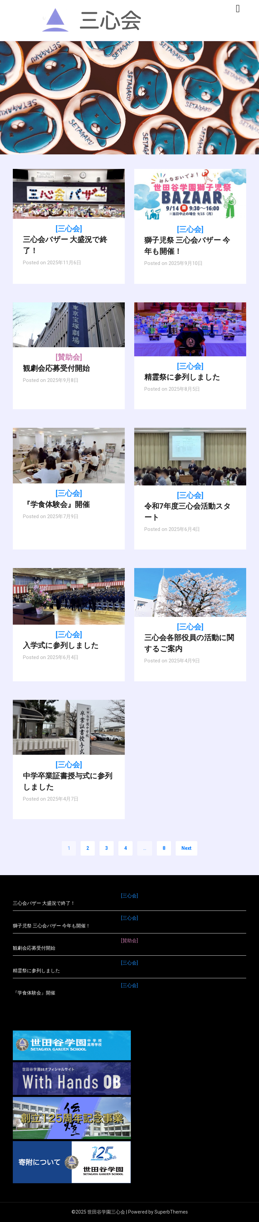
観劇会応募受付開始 (129, 944)
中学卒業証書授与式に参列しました (69, 776)
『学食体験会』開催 (129, 989)
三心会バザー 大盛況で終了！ (69, 240)
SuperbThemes (171, 1212)
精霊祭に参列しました (129, 966)
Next (186, 848)
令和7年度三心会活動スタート (190, 506)
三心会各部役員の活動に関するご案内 (190, 638)
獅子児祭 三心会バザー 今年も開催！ (190, 241)
